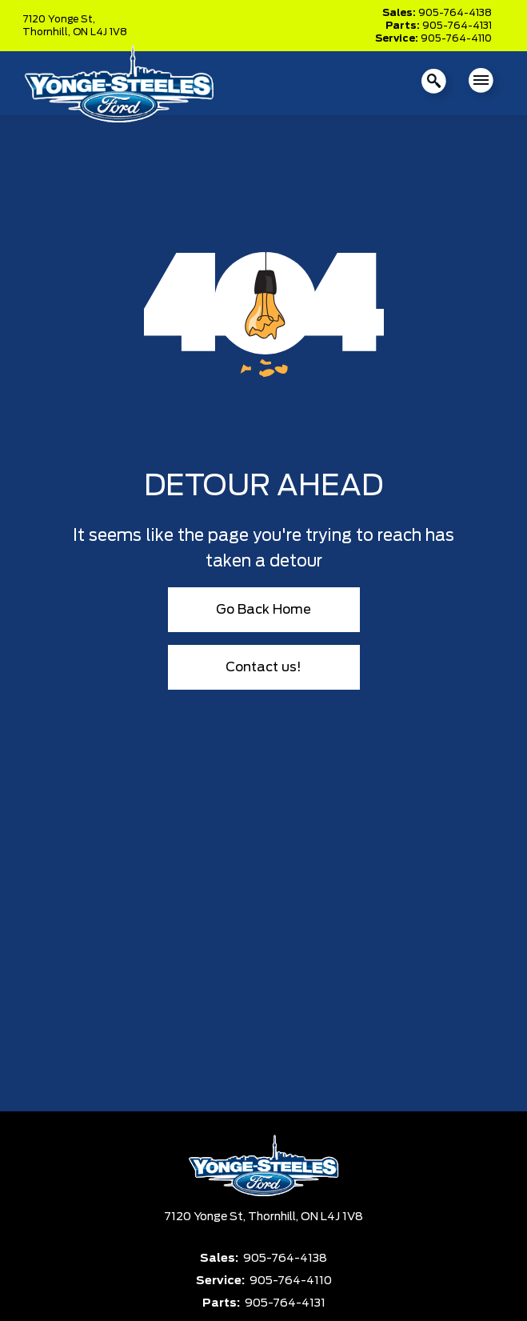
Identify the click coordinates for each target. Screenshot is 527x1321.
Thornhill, (47, 32)
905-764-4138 (455, 13)
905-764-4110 (456, 38)
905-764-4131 (457, 25)
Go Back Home (263, 609)
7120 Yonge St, (58, 19)
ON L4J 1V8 (100, 32)
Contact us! (263, 667)
